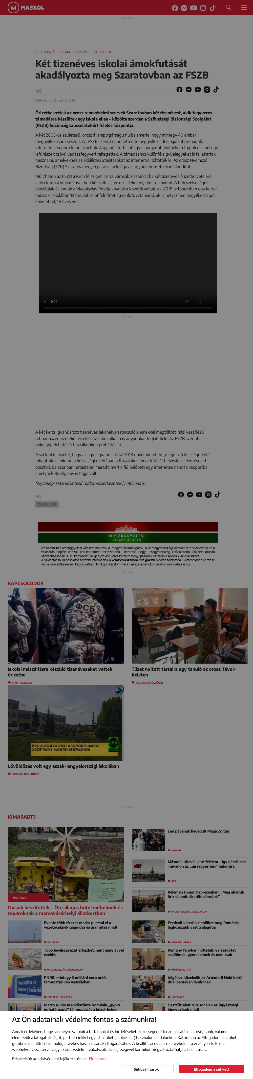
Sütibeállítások (146, 1069)
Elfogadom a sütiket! (211, 1069)
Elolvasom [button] (98, 1058)
